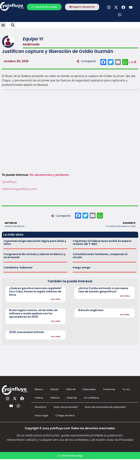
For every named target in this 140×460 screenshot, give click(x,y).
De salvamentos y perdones (49, 175)
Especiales (89, 389)
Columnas (109, 389)
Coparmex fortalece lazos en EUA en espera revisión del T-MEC (102, 242)
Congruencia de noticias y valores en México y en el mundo (34, 255)
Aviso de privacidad (65, 407)
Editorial (70, 389)
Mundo (54, 389)
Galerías (72, 397)
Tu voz (126, 389)
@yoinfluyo (10, 182)
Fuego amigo (81, 267)
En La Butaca (91, 397)
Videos (39, 397)
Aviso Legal (41, 415)
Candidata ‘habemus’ (18, 267)
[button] (3, 25)
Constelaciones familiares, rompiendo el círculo (100, 255)
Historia (54, 397)
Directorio (40, 407)
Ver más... (56, 299)
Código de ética (65, 415)
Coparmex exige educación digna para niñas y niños (35, 242)
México (39, 389)
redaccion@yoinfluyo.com (19, 189)
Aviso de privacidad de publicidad (105, 407)
